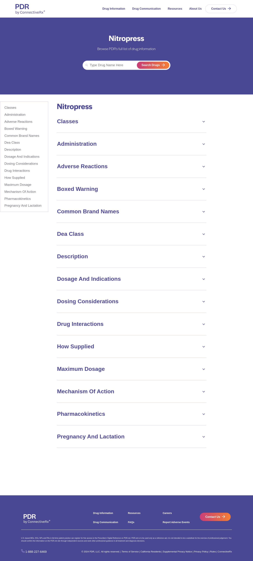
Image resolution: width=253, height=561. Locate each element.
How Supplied (14, 177)
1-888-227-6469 (36, 551)
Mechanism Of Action (20, 191)
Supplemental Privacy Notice (177, 551)
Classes (10, 107)
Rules (213, 551)
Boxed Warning (15, 128)
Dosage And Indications (22, 156)
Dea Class (12, 142)
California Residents (151, 551)
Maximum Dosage (17, 184)
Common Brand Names (21, 135)
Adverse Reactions (18, 121)
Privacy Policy (201, 551)
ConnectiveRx (225, 551)
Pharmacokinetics (17, 199)
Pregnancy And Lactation (22, 205)
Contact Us (218, 8)
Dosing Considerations (21, 163)
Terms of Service (130, 551)
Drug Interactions (17, 170)
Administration (14, 114)
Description (12, 149)
